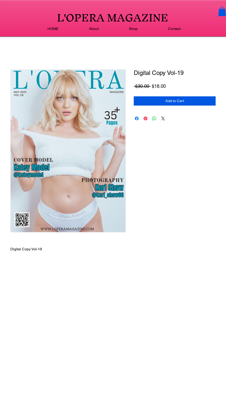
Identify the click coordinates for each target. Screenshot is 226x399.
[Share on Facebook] (137, 118)
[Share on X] (163, 118)
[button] (222, 11)
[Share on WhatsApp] (154, 118)
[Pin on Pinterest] (145, 118)
